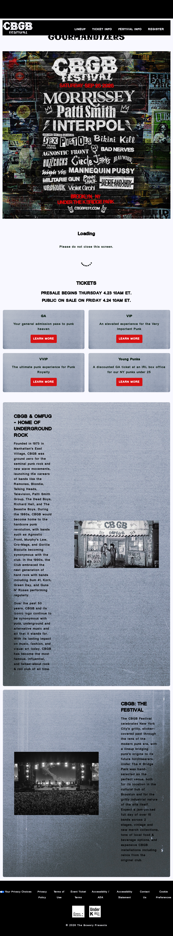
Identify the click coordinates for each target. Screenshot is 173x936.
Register (156, 29)
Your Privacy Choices (18, 891)
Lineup (80, 29)
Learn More (43, 338)
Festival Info (130, 29)
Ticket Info (102, 29)
